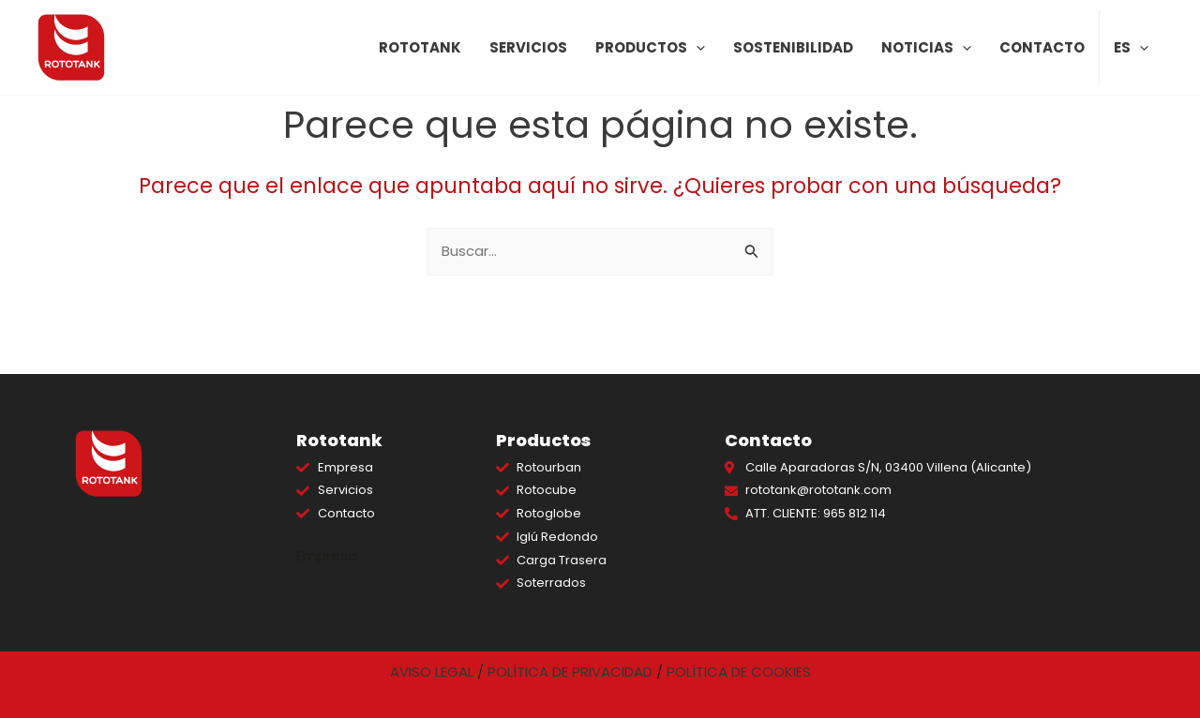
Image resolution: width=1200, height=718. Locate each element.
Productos (650, 47)
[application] (696, 47)
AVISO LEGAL (431, 671)
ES (1131, 47)
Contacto (1042, 47)
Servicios (528, 47)
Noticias (926, 47)
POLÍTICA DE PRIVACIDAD (570, 671)
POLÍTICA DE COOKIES (739, 671)
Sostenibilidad (793, 47)
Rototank (420, 47)
